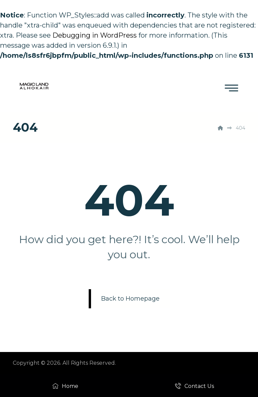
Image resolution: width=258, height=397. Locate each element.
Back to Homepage (130, 298)
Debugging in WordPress (94, 35)
